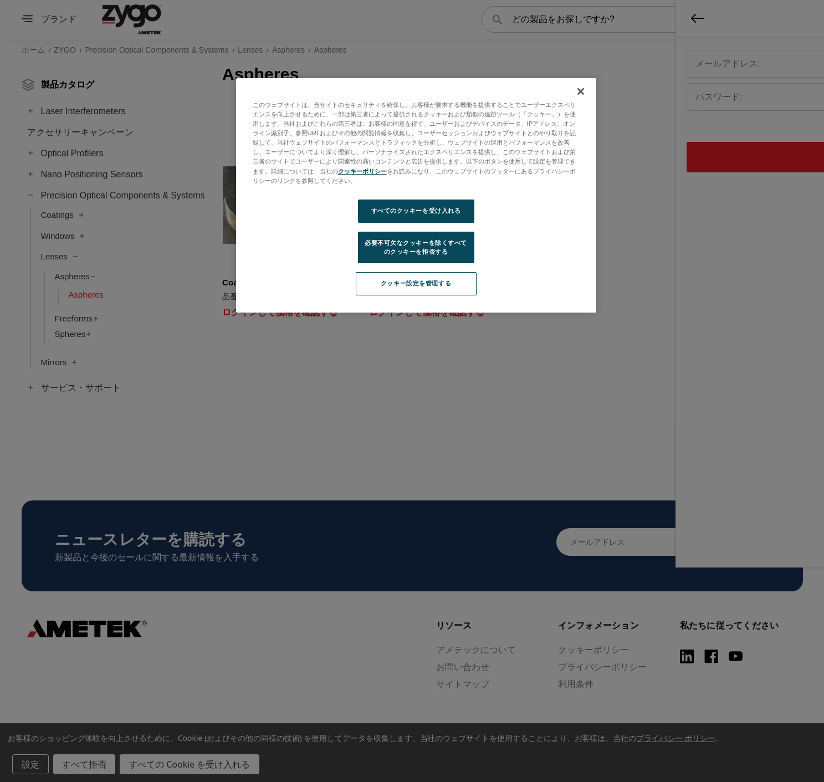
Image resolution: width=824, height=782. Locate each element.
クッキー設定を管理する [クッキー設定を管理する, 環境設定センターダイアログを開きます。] (416, 283)
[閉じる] (581, 91)
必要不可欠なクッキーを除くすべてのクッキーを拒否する (416, 247)
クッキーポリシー (362, 171)
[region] (416, 195)
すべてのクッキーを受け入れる (416, 210)
